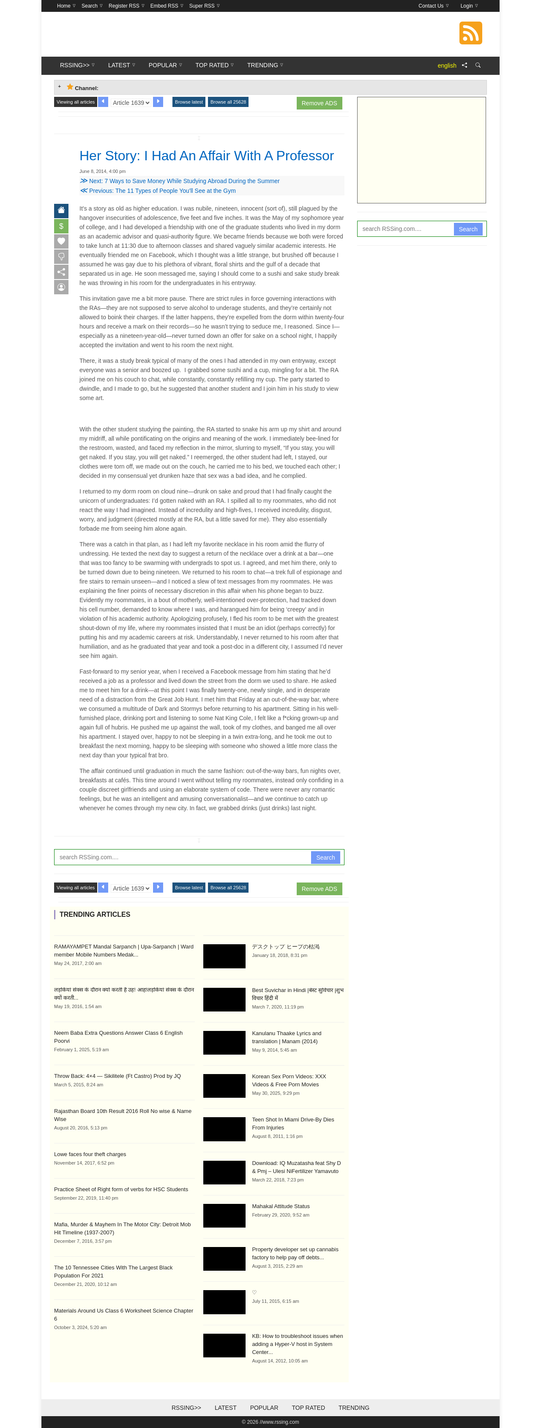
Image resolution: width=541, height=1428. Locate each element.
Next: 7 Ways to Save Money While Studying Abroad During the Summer (179, 181)
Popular (264, 1407)
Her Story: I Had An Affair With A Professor (206, 155)
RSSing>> (186, 1407)
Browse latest (189, 101)
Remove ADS (319, 103)
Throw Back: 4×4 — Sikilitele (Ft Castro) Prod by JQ (117, 1076)
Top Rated (308, 1407)
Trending (354, 1407)
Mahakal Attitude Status (281, 1206)
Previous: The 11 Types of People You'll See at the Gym (157, 190)
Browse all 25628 (228, 101)
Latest (226, 1407)
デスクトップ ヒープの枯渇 (286, 946)
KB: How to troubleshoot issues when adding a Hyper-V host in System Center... (297, 1344)
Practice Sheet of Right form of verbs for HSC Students (121, 1189)
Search (325, 857)
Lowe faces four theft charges (90, 1154)
